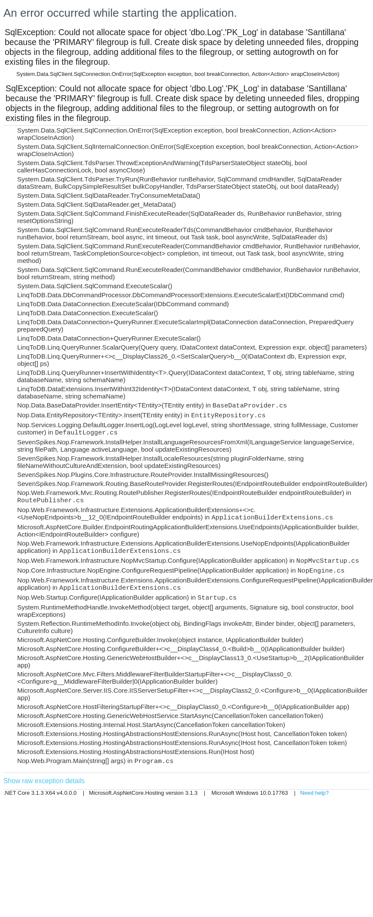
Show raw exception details (44, 780)
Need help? (314, 793)
